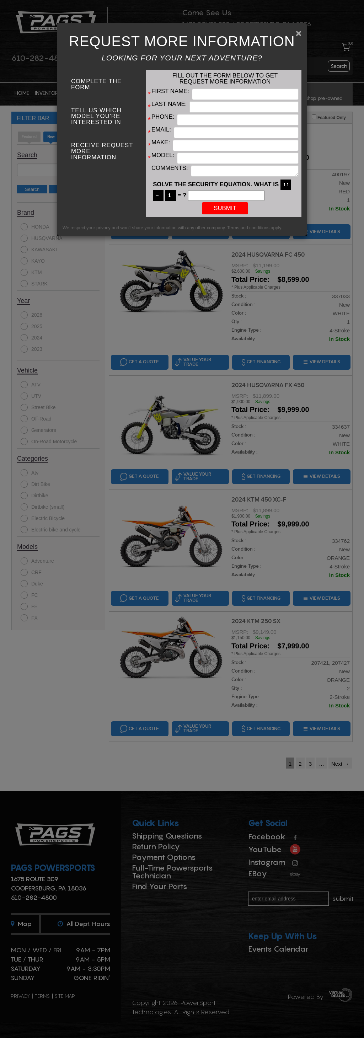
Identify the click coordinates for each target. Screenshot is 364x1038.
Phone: (162, 117)
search (339, 66)
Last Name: (169, 104)
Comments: (169, 168)
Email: (161, 130)
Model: (162, 156)
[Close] (298, 33)
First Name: (170, 92)
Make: (160, 143)
